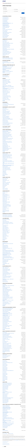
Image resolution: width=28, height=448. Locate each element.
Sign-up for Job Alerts (10, 433)
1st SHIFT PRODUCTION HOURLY (6, 168)
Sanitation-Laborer (5, 48)
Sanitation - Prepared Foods (6, 183)
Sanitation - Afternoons (5, 189)
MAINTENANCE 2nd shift (5, 246)
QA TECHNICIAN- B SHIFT (5, 341)
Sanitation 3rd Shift (5, 179)
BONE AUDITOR (4, 327)
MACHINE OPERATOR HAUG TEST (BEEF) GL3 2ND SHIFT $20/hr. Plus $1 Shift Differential (8, 165)
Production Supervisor (5, 324)
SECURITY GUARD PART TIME (6, 76)
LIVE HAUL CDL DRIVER (5, 83)
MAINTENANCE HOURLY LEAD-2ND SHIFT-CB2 (8, 138)
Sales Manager (4, 375)
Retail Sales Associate (5, 361)
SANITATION (4, 181)
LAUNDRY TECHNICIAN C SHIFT (6, 405)
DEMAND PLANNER (5, 413)
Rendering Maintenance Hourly (6, 133)
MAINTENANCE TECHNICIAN (6, 149)
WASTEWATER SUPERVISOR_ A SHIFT (7, 253)
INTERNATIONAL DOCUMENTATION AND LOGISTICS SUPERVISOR (7, 412)
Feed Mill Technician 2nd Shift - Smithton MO (7, 222)
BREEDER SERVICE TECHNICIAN (6, 219)
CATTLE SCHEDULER (5, 427)
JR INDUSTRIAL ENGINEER (5, 103)
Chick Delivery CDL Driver (5, 97)
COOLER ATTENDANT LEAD (6, 54)
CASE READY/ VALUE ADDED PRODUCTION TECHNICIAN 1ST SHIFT (7, 315)
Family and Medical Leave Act (5, 442)
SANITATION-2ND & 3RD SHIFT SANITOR (7, 325)
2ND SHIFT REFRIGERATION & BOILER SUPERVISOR (8, 251)
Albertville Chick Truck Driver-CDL (6, 91)
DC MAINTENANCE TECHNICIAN (6, 316)
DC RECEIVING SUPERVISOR (6, 320)
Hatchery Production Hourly (6, 221)
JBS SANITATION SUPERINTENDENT (7, 385)
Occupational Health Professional (6, 269)
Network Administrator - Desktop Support (7, 215)
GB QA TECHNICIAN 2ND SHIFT (6, 350)
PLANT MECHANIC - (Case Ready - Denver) (7, 142)
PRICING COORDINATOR (5, 36)
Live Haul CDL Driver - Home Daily (6, 99)
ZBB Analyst (4, 28)
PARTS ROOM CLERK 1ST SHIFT (6, 44)
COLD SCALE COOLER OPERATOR (6, 328)
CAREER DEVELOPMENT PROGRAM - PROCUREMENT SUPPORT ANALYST (7, 407)
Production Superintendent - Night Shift (7, 301)
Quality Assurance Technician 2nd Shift (7, 336)
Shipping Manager (5, 414)
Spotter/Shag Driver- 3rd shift (6, 80)
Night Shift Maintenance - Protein (6, 146)
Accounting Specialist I (5, 34)
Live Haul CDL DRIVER (5, 93)
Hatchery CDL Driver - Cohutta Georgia (7, 85)
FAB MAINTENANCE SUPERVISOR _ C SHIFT (7, 248)
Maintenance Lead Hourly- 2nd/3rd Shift (7, 134)
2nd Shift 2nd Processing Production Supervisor (8, 43)
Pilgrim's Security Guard (5, 281)
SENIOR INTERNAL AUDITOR (6, 33)
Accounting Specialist (5, 21)
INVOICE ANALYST (5, 416)
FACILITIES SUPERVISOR (5, 61)
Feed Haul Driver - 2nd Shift (6, 98)
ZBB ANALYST (4, 55)
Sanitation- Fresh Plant (5, 188)
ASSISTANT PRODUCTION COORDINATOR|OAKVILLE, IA (6, 25)
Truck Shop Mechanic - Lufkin (6, 263)
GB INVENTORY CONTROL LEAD (6, 47)
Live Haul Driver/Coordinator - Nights (7, 96)
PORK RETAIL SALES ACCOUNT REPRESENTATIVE (8, 370)
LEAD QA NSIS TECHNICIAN (6, 335)
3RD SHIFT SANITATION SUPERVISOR (7, 398)
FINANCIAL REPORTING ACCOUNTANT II (7, 32)
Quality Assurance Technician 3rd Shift (7, 343)
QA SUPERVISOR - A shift (5, 338)
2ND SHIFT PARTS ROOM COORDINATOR (7, 309)
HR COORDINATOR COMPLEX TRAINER (7, 52)
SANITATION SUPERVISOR (5, 393)
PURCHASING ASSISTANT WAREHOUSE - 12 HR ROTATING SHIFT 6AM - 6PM (8, 23)
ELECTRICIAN (4, 140)
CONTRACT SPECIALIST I (5, 430)
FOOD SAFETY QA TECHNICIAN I (6, 339)
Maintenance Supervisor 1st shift (6, 252)
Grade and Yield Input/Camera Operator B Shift (8, 308)
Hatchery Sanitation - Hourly (6, 180)
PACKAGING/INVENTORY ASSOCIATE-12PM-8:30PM (8, 49)
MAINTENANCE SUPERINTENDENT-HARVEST (8, 259)
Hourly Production (5, 173)
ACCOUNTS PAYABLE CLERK (6, 27)
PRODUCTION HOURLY (5, 166)
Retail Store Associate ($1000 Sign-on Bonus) (7, 362)
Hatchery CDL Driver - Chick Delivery (7, 82)
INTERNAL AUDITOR (5, 37)
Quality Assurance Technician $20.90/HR (7, 346)
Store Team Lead (4, 360)
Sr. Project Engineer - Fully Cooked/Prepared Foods (8, 104)
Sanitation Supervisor (5, 394)
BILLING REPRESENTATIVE (5, 18)
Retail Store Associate (5, 364)
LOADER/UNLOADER (5, 50)
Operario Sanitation (5, 185)
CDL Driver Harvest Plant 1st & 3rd (6, 95)
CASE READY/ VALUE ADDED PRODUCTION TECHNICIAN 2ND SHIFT (7, 313)
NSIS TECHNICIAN (5, 342)
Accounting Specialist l (5, 20)
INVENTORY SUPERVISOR (5, 415)
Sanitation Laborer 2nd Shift (6, 184)
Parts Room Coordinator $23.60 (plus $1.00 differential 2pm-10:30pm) (7, 131)
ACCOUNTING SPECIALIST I (6, 17)
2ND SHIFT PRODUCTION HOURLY (6, 167)
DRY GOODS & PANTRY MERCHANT (6, 425)
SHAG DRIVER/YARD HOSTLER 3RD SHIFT (7, 321)
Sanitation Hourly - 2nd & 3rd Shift (6, 182)
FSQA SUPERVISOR (5, 332)
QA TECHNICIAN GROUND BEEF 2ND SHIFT (7, 348)
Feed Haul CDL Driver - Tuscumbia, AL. (7, 89)
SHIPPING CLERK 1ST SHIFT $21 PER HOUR (7, 424)
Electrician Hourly (4, 262)
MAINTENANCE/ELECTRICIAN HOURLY (7, 135)
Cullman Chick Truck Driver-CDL (6, 92)
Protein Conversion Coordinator (6, 318)
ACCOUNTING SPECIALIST (5, 22)
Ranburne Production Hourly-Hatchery (7, 169)
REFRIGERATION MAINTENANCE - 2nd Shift (7, 136)
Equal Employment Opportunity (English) (6, 443)
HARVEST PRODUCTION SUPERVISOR (7, 310)
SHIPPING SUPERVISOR (5, 426)
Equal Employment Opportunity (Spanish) (6, 444)
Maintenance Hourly (5, 143)
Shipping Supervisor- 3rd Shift (6, 317)
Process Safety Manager (5, 105)
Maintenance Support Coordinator (6, 53)
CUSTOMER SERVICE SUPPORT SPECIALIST (7, 417)
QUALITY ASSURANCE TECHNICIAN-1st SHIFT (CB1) (8, 333)
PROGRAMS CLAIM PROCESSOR (6, 26)
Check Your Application (5, 433)
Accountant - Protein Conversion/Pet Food (7, 29)
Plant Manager (4, 284)
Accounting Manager (5, 31)
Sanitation (4, 187)
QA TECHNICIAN (4, 172)
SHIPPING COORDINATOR (5, 311)
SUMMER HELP (4, 171)
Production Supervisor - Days (6, 323)
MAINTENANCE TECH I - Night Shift (6, 132)
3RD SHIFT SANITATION (5, 178)
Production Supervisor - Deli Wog (6, 312)
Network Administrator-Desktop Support (7, 214)
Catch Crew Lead (4, 220)
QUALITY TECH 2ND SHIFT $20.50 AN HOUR (7, 337)
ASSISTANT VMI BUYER (5, 75)
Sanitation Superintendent (5, 400)
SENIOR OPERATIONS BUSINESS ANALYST (7, 67)
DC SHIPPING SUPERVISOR (5, 319)
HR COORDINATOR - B (5, 40)
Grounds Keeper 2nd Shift (5, 260)
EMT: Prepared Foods (5, 280)
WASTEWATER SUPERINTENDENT (6, 287)
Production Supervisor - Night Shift (6, 303)
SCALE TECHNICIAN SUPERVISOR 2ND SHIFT (7, 216)
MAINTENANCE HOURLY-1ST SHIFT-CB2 (7, 141)
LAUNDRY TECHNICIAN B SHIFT (6, 406)
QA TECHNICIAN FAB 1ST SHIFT (6, 349)
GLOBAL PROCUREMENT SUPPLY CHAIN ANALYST (8, 423)
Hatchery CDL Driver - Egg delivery (6, 81)
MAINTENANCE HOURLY (5, 137)
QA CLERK (4, 340)
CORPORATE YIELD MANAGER (6, 70)
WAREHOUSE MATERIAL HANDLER (6, 45)
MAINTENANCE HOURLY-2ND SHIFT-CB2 (7, 139)
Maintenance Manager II (5, 245)
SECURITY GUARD (5, 41)
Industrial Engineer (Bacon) (6, 302)
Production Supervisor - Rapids (6, 326)
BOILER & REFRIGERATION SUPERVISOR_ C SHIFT (8, 250)
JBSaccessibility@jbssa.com (22, 439)
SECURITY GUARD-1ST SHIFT (6, 42)
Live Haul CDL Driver (5, 94)
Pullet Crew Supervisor (5, 322)
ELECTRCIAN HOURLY (5, 144)
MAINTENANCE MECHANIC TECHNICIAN (7, 148)
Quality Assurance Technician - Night (7, 347)
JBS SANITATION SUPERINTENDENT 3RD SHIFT (8, 397)
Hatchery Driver (4, 84)
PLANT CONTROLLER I (5, 30)
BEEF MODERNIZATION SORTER (6, 334)
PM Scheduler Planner (5, 242)
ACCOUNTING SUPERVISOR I (6, 35)
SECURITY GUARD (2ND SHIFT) (6, 51)
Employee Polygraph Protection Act (5, 441)
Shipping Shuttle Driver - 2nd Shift (6, 79)
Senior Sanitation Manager (6, 399)
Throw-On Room (4, 170)
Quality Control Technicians (6, 344)
